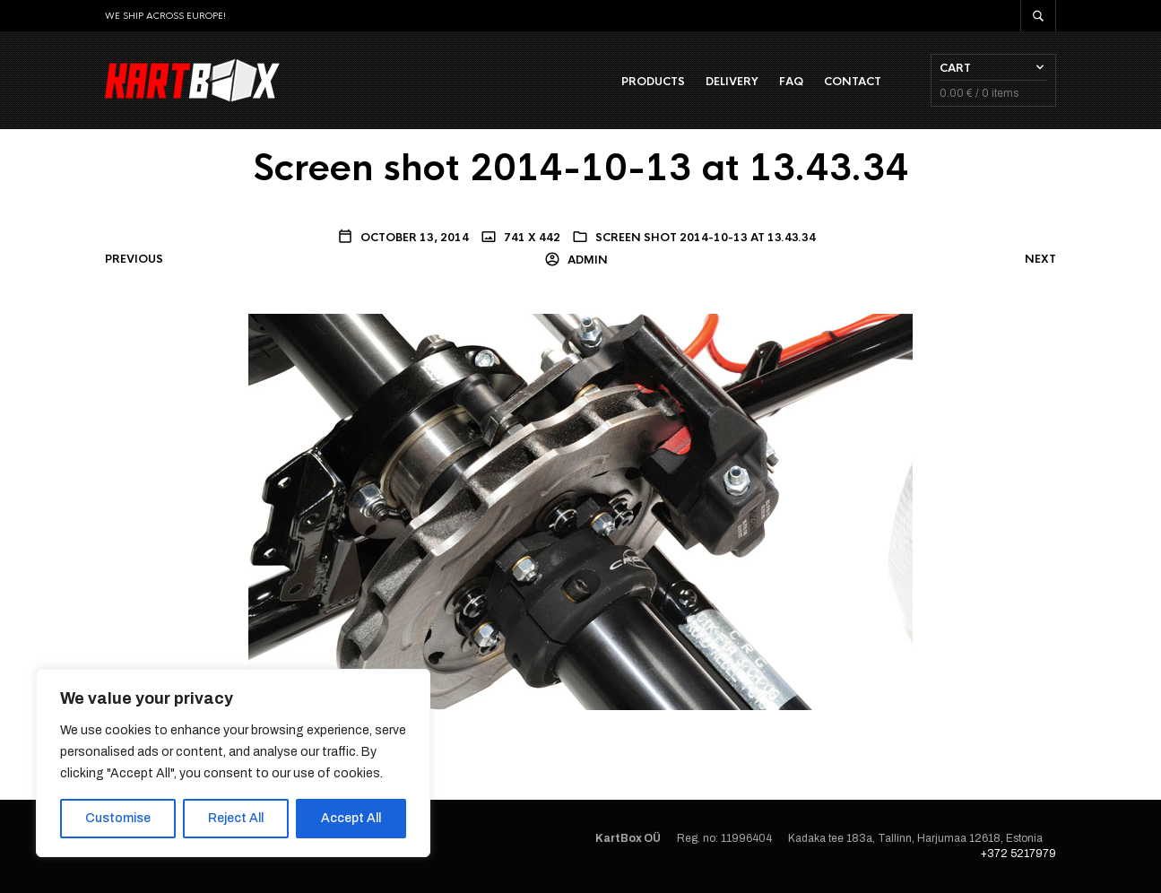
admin (586, 260)
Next (1040, 259)
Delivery (732, 81)
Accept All (351, 818)
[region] (233, 763)
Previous (134, 259)
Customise (118, 818)
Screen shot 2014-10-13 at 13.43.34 (705, 237)
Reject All (236, 818)
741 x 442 (530, 237)
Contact (852, 81)
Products (653, 81)
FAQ (791, 81)
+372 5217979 (1018, 853)
